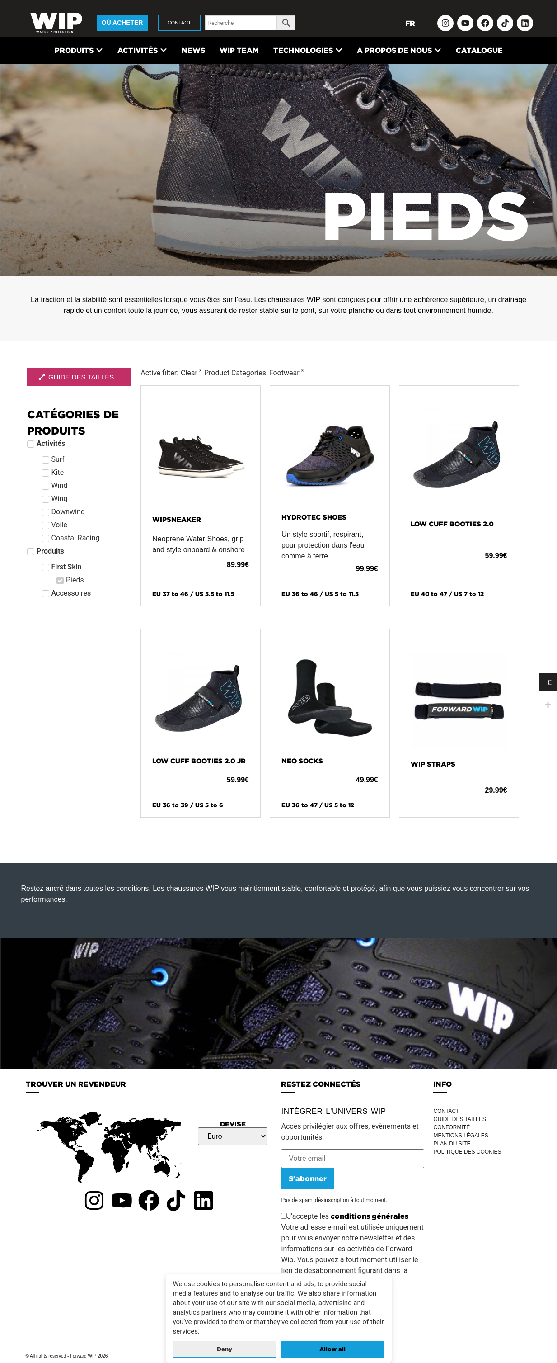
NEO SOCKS (302, 761)
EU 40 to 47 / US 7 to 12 (447, 594)
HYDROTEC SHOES (313, 517)
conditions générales (369, 1216)
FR (410, 23)
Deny (224, 1349)
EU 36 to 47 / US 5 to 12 (317, 805)
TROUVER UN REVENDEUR (76, 1084)
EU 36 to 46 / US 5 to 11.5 (320, 594)
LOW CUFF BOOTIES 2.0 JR (199, 761)
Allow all (332, 1349)
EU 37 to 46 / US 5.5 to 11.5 (193, 594)
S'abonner (308, 1178)
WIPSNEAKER (176, 519)
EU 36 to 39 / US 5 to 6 (187, 805)
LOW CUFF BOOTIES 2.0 (452, 524)
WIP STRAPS (433, 764)
